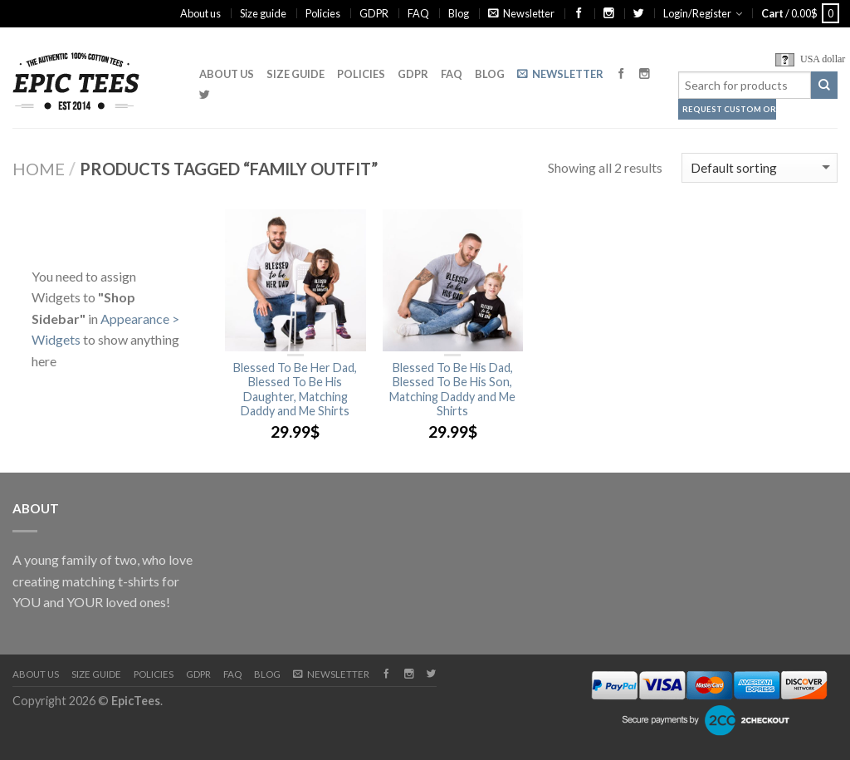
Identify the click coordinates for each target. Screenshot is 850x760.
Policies (322, 13)
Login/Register (697, 13)
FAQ (418, 13)
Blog (458, 13)
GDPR (373, 13)
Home (38, 169)
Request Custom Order (729, 109)
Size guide (263, 13)
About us (200, 13)
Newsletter (521, 13)
